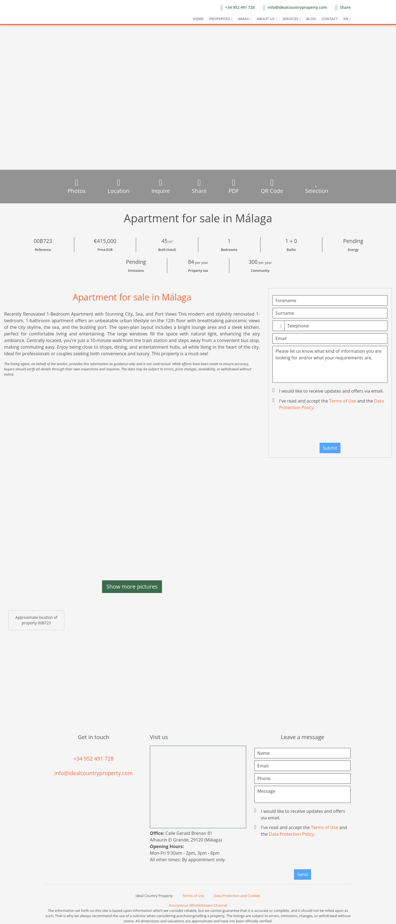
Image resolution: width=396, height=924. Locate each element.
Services (290, 18)
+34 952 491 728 (93, 758)
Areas (243, 18)
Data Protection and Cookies (237, 895)
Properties (219, 18)
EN (345, 18)
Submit (330, 448)
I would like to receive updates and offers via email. (329, 391)
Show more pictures (132, 586)
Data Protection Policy (291, 834)
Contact (329, 18)
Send (302, 874)
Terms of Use (342, 401)
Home (198, 18)
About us (266, 18)
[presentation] (330, 428)
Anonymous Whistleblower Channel (198, 905)
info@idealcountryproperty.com (93, 773)
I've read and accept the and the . (329, 404)
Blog (311, 18)
